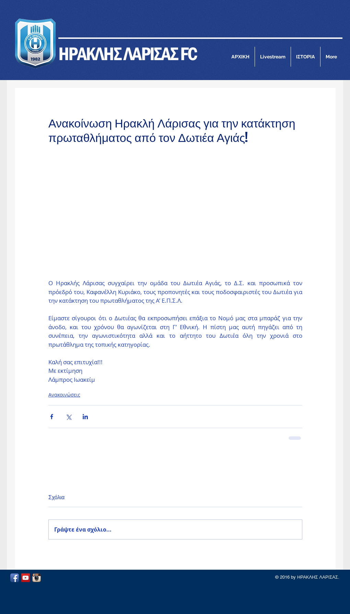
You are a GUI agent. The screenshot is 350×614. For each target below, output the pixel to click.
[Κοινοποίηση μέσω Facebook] (51, 416)
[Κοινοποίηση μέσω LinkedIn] (85, 416)
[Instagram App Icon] (36, 577)
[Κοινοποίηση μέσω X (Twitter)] (68, 416)
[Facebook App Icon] (14, 577)
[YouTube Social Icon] (25, 577)
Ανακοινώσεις (64, 394)
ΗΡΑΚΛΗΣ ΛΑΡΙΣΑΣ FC (127, 53)
